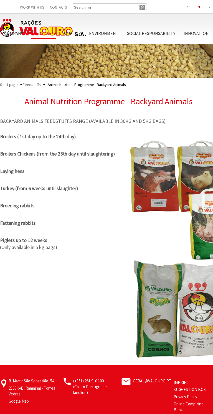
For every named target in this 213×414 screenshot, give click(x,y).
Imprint (181, 382)
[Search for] (105, 7)
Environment (104, 33)
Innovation (196, 33)
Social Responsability (151, 33)
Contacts (58, 7)
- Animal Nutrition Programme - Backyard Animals (106, 101)
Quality (72, 33)
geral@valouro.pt (152, 380)
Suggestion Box (190, 389)
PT (188, 6)
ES (208, 6)
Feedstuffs (43, 33)
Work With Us (32, 7)
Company (13, 33)
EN (198, 6)
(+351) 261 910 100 (88, 380)
